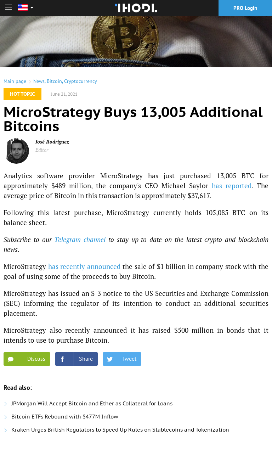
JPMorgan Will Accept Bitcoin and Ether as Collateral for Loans (91, 403)
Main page (15, 81)
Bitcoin (54, 81)
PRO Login (245, 8)
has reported (232, 185)
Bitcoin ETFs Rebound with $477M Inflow (64, 416)
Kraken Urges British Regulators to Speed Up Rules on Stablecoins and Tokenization (120, 429)
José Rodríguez (52, 141)
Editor (41, 149)
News (39, 81)
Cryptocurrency (80, 81)
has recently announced (84, 266)
